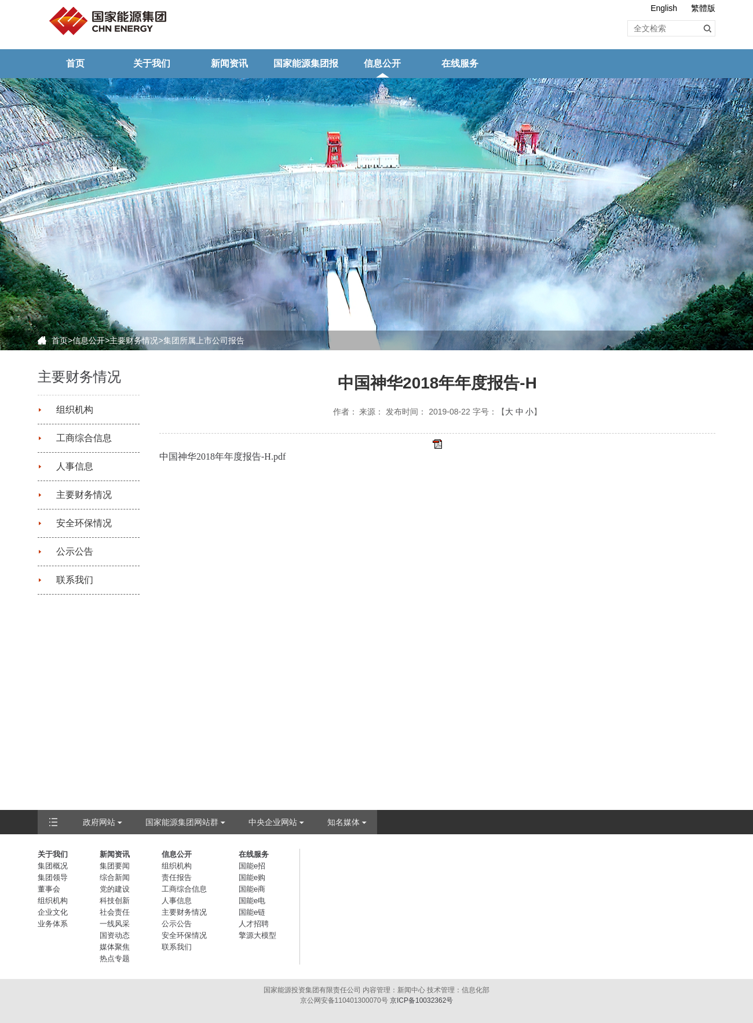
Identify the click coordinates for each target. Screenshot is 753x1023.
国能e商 (252, 889)
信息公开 (382, 63)
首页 (75, 63)
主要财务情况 (133, 340)
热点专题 (115, 958)
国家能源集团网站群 (181, 822)
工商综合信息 (84, 438)
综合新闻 (115, 877)
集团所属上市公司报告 (203, 340)
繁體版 (703, 8)
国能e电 (252, 900)
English (663, 8)
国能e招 (252, 865)
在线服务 (459, 63)
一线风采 (115, 923)
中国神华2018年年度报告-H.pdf (222, 456)
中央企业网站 (272, 822)
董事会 (49, 889)
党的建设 (115, 889)
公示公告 (74, 551)
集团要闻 (115, 865)
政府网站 (99, 822)
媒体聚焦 (115, 947)
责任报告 (177, 877)
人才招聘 (254, 923)
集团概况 (53, 865)
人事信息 (74, 466)
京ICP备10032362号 (421, 1000)
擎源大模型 (257, 935)
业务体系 (53, 923)
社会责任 (115, 912)
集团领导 (53, 877)
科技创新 (115, 900)
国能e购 (252, 877)
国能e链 (252, 912)
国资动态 (115, 935)
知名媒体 (343, 822)
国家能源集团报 (305, 63)
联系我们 (74, 580)
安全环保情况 (84, 523)
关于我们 (151, 63)
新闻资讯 (229, 63)
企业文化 (53, 912)
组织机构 (74, 410)
